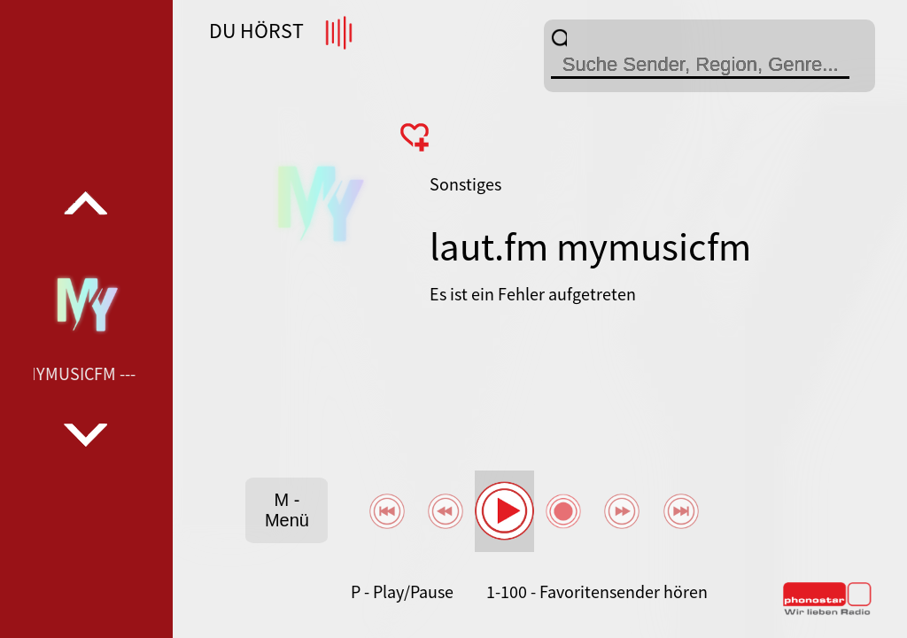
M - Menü (287, 510)
